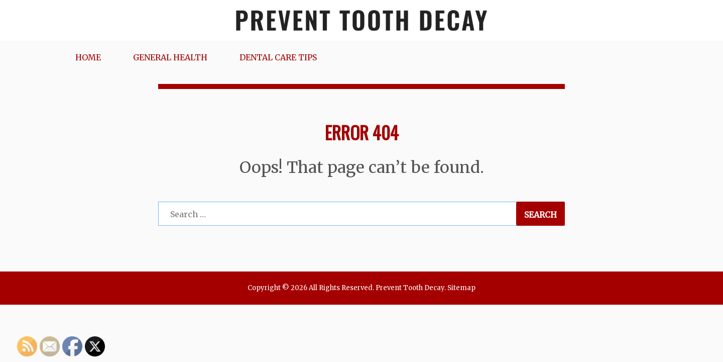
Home (88, 57)
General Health (170, 57)
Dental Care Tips (278, 57)
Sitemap (461, 288)
